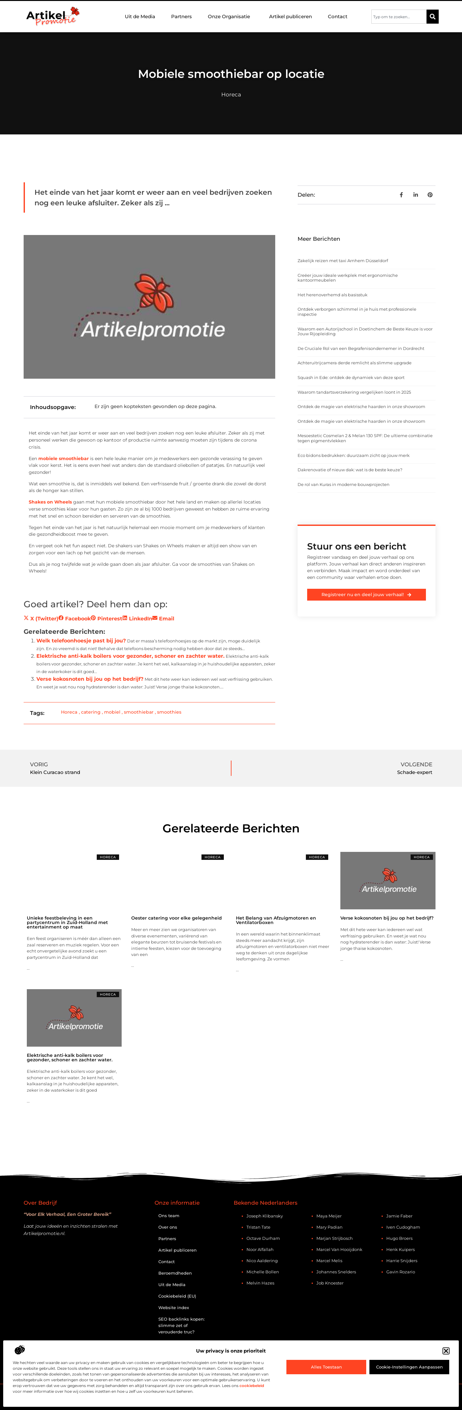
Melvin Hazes (260, 1282)
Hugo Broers (399, 1238)
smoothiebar (139, 712)
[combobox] (399, 17)
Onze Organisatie (230, 16)
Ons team (168, 1215)
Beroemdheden (175, 1273)
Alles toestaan (326, 1366)
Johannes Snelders (336, 1271)
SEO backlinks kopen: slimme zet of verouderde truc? (181, 1325)
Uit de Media (140, 16)
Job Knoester (330, 1282)
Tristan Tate (258, 1227)
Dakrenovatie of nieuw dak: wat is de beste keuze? (350, 469)
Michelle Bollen (262, 1271)
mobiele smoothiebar (63, 458)
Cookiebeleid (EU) (177, 1296)
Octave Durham (263, 1238)
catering (91, 712)
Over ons (167, 1227)
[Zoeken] (433, 17)
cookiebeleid (251, 1385)
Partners (181, 16)
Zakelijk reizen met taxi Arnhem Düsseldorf (343, 260)
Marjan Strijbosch (334, 1238)
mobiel (112, 712)
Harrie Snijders (401, 1260)
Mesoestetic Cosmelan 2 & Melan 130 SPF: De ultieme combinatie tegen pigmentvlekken (365, 438)
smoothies (169, 712)
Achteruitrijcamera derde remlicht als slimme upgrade (355, 362)
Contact (337, 16)
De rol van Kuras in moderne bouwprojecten (344, 484)
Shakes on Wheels (50, 502)
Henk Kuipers (400, 1249)
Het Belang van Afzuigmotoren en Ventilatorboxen (276, 920)
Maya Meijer (329, 1215)
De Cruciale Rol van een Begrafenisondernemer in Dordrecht (361, 348)
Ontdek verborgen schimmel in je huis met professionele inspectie (357, 312)
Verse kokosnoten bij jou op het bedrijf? (89, 679)
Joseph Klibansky (264, 1215)
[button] (446, 1351)
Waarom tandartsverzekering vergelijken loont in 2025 (354, 392)
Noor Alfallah (260, 1249)
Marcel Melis (329, 1260)
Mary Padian (329, 1227)
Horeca (231, 94)
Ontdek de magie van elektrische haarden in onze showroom (361, 406)
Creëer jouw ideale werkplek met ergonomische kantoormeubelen (348, 278)
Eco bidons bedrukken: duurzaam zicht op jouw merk (354, 455)
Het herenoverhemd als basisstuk (332, 294)
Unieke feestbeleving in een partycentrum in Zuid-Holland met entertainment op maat (67, 922)
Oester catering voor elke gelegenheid (176, 918)
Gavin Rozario (400, 1271)
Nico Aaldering (262, 1260)
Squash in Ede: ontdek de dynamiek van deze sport (351, 377)
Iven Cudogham (403, 1227)
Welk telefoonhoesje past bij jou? (81, 641)
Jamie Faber (399, 1215)
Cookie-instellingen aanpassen (409, 1366)
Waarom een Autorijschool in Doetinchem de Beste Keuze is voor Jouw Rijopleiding (365, 331)
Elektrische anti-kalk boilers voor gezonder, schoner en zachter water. (130, 656)
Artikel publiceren (290, 16)
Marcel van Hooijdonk (339, 1249)
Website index (173, 1307)
